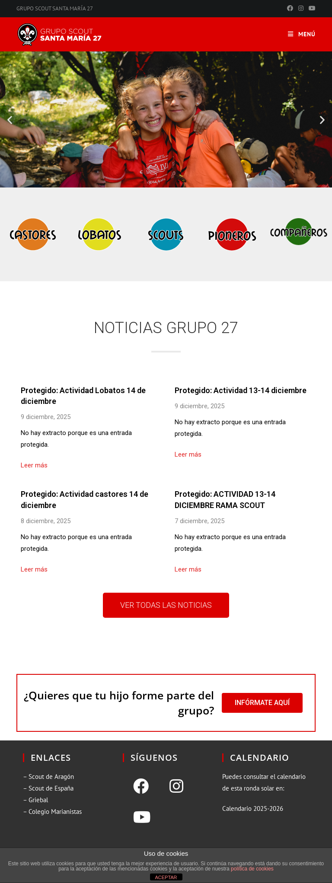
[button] (9, 119)
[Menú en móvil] (302, 34)
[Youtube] (142, 817)
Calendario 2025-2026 (252, 808)
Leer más (34, 465)
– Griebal (35, 800)
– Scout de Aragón (48, 776)
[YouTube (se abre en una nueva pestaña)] (311, 8)
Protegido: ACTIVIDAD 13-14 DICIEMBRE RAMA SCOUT (225, 499)
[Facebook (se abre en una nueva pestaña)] (290, 8)
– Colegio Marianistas (52, 811)
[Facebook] (140, 786)
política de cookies (252, 869)
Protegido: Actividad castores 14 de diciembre (84, 499)
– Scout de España (48, 788)
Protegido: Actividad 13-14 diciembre (240, 390)
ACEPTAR (166, 877)
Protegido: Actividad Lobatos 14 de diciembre (83, 396)
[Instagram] (176, 786)
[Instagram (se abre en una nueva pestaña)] (301, 8)
